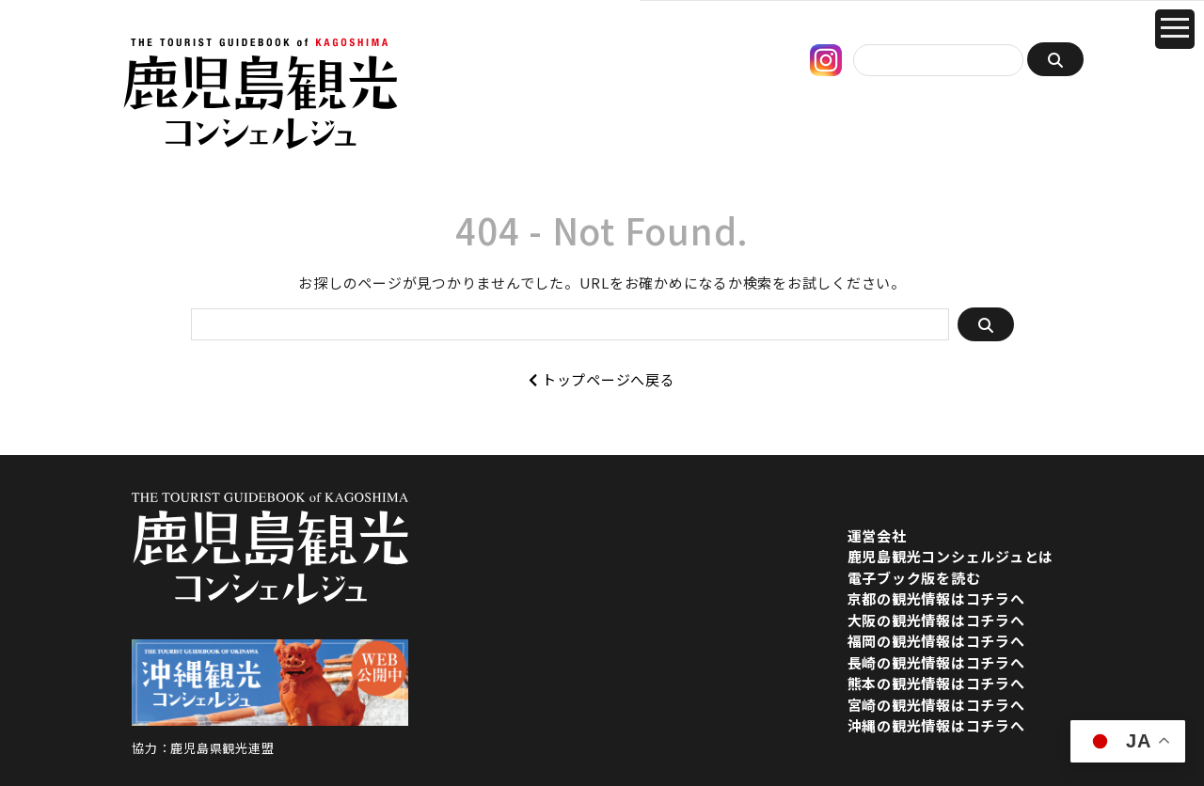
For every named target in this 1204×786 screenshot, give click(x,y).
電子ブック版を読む (914, 578)
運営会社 (877, 535)
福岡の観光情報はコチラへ (936, 641)
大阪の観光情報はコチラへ (936, 620)
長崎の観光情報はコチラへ (936, 662)
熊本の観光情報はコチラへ (936, 683)
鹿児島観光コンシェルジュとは (951, 556)
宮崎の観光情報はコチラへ (936, 705)
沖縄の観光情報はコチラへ (936, 725)
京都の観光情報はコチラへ (936, 598)
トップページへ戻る (601, 379)
